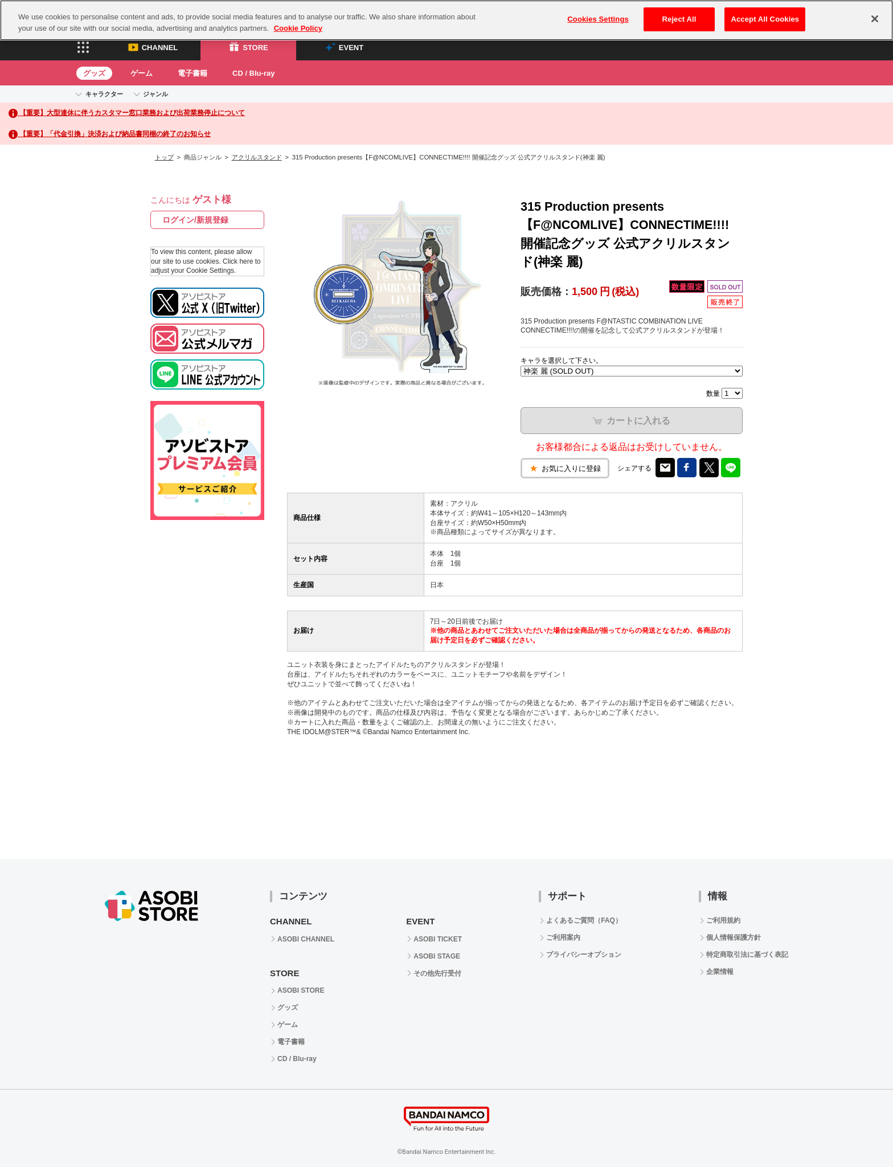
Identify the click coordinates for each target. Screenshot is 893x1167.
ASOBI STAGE (436, 956)
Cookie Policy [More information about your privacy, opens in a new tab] (298, 28)
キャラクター (104, 94)
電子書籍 (192, 73)
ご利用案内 (563, 937)
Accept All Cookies (765, 19)
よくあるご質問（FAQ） (584, 920)
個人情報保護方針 (733, 937)
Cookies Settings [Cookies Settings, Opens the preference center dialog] (598, 19)
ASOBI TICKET (437, 939)
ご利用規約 (723, 920)
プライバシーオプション (583, 955)
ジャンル (155, 94)
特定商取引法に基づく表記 (747, 955)
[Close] (874, 18)
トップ (164, 157)
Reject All (679, 19)
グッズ (94, 73)
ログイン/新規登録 (195, 219)
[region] (446, 20)
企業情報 (720, 972)
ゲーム (141, 73)
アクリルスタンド (257, 157)
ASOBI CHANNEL (305, 939)
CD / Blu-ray (253, 73)
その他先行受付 (437, 973)
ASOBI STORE (300, 990)
